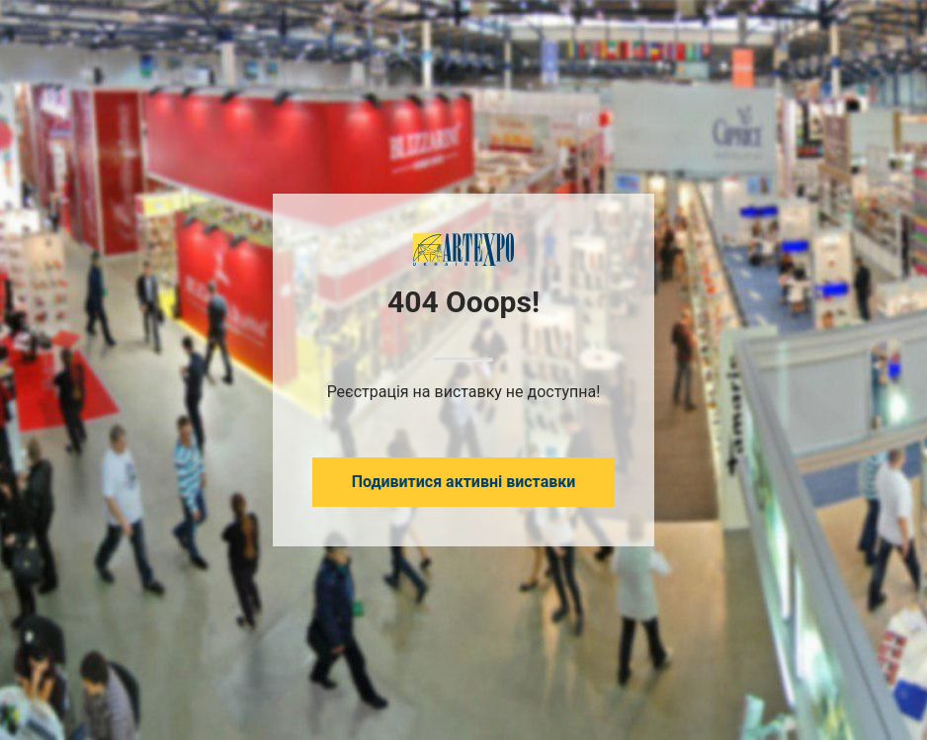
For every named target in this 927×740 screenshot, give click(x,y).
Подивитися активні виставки (464, 481)
